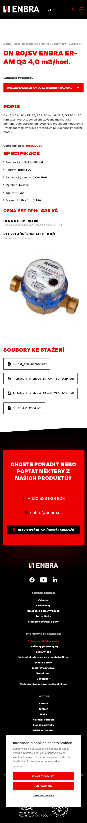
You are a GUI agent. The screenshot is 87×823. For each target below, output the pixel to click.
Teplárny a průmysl (43, 667)
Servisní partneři (43, 719)
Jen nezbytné (43, 786)
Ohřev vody (43, 605)
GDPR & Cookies (43, 730)
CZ (49, 9)
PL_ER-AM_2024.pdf (27, 408)
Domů (7, 43)
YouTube (43, 579)
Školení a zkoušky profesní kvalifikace (43, 683)
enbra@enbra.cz (46, 512)
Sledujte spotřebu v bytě (43, 621)
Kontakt (43, 708)
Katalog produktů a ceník (31, 43)
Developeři (43, 678)
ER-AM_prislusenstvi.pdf (30, 364)
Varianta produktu (18, 78)
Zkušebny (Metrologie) (43, 646)
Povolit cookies (43, 776)
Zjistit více (18, 766)
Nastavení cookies (43, 795)
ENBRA (43, 565)
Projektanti (43, 673)
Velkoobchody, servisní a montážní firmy (44, 657)
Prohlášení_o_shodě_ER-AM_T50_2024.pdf (43, 378)
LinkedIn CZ (55, 579)
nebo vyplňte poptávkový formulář (46, 529)
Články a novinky (43, 724)
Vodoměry (59, 43)
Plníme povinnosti (60, 809)
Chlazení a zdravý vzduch (43, 610)
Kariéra (43, 703)
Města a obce (43, 662)
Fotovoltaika (44, 616)
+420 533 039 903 (46, 498)
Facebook (32, 579)
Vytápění (43, 600)
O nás (43, 714)
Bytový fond (43, 651)
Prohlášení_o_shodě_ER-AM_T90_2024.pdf (43, 393)
